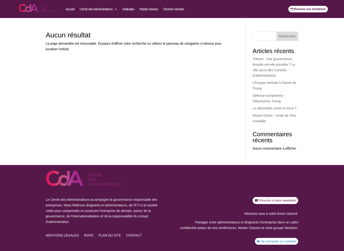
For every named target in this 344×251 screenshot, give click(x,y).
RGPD (88, 235)
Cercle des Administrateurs (96, 9)
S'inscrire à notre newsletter (277, 200)
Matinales (128, 9)
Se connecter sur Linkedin (278, 241)
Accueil (69, 9)
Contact (134, 235)
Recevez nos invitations (310, 9)
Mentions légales (62, 235)
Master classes (148, 9)
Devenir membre (173, 9)
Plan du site (110, 235)
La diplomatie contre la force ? (275, 108)
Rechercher (287, 36)
